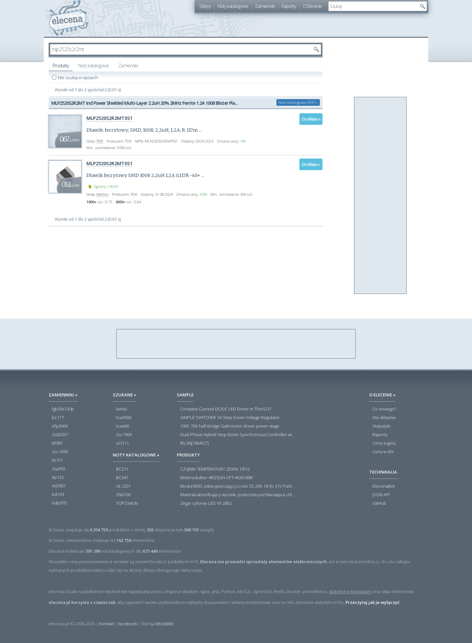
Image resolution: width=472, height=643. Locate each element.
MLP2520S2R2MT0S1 (109, 118)
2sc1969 (124, 434)
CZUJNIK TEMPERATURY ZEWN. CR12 (215, 469)
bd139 (58, 494)
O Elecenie (312, 6)
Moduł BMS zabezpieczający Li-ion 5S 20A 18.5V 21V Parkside (237, 486)
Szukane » (124, 395)
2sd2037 (60, 434)
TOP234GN (127, 503)
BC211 (122, 469)
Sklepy (205, 6)
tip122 (58, 477)
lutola (121, 409)
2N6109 (123, 495)
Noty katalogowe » (136, 455)
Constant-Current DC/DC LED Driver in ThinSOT (225, 409)
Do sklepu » (311, 119)
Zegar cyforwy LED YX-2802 (206, 503)
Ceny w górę (384, 443)
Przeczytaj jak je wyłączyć (372, 602)
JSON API (381, 495)
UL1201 (123, 486)
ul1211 (122, 443)
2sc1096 (60, 452)
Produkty (61, 65)
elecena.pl (68, 18)
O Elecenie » (382, 395)
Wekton (102, 194)
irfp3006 (60, 426)
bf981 (57, 443)
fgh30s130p (63, 409)
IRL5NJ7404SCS (194, 443)
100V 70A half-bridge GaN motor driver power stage (229, 426)
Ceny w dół (382, 452)
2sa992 (58, 469)
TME (99, 141)
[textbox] (372, 6)
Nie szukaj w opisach (78, 77)
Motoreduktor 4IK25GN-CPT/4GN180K (216, 477)
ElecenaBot (383, 486)
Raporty (289, 6)
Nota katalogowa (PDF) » (298, 102)
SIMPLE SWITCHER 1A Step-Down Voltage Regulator (230, 417)
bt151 (57, 460)
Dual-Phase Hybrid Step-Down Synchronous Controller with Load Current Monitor (237, 434)
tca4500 (123, 417)
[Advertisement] (380, 195)
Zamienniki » (63, 395)
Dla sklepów (383, 417)
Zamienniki (265, 6)
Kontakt (106, 624)
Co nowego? (384, 409)
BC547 (122, 477)
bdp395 (59, 503)
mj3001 (59, 486)
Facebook (127, 624)
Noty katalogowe (233, 6)
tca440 (122, 426)
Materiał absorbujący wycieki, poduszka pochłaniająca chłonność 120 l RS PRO (237, 495)
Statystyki (381, 426)
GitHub (379, 503)
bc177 (58, 417)
